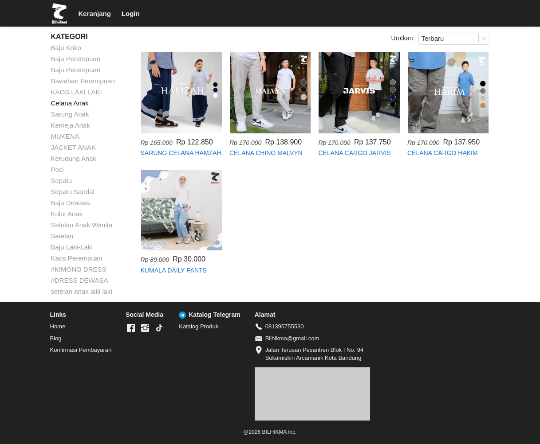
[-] (131, 328)
